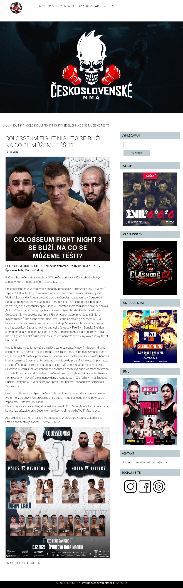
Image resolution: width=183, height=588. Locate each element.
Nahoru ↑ (121, 583)
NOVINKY (55, 6)
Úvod (41, 6)
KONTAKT (93, 6)
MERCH (109, 6)
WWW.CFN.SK (51, 422)
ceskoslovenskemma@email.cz (152, 462)
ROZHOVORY (74, 6)
